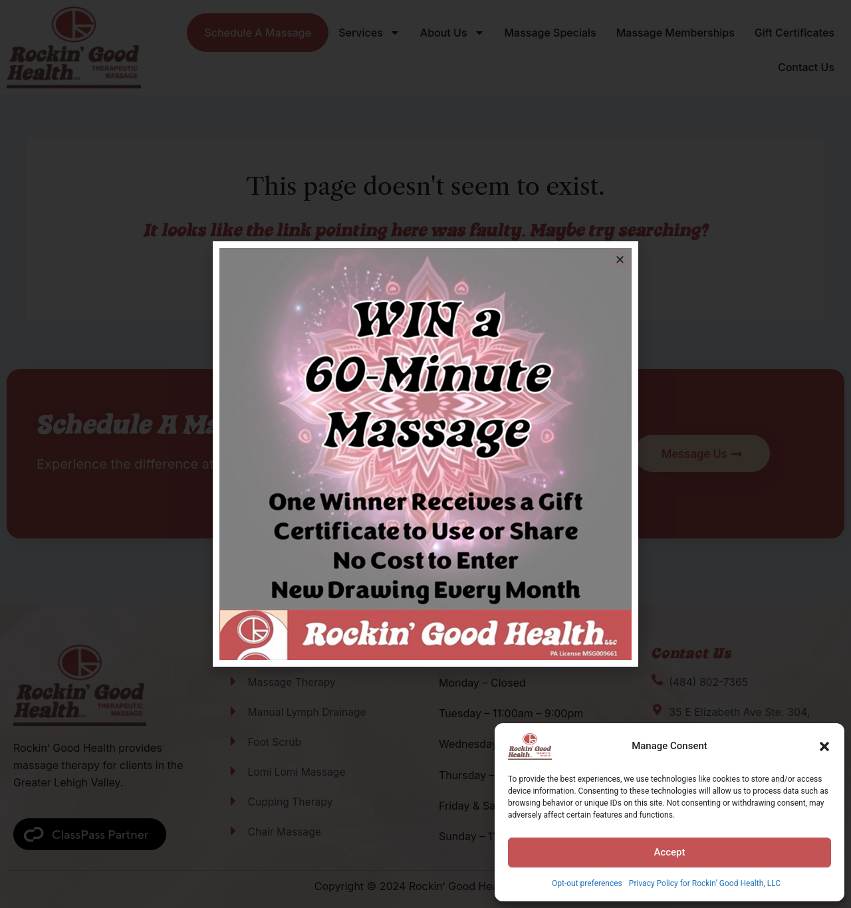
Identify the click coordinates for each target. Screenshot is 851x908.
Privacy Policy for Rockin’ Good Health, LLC (705, 883)
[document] (425, 454)
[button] (824, 746)
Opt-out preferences (587, 883)
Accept (669, 852)
